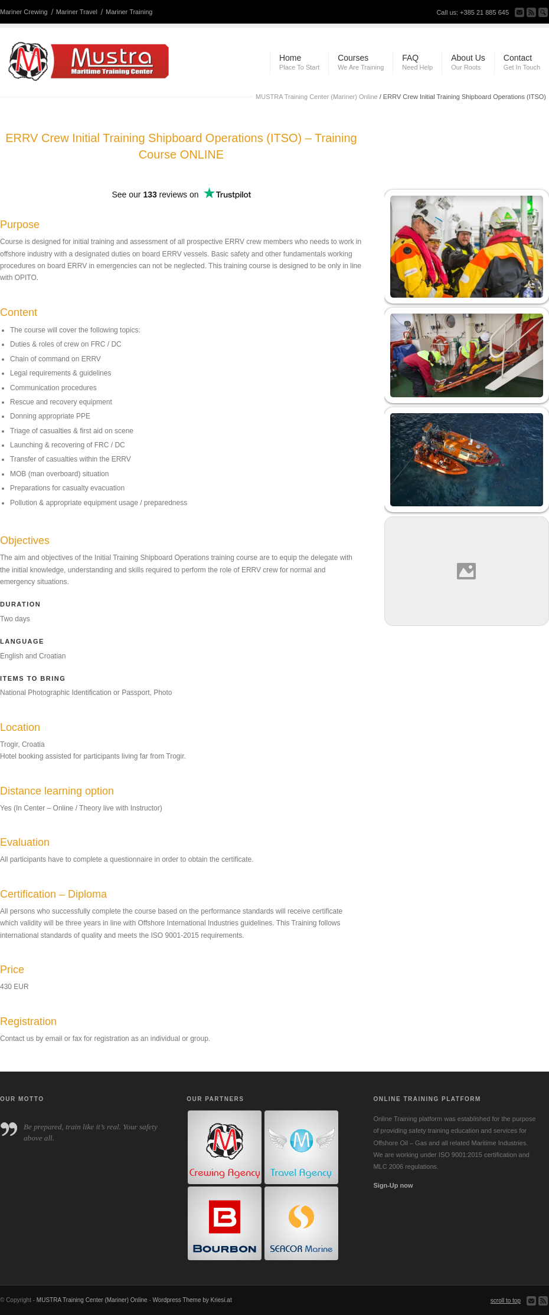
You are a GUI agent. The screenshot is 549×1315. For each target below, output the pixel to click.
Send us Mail (519, 12)
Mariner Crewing (24, 11)
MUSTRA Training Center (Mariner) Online (317, 96)
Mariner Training (129, 11)
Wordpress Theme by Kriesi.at (192, 1300)
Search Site (543, 12)
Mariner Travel (76, 11)
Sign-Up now (393, 1185)
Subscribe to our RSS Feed (531, 12)
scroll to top (506, 1300)
